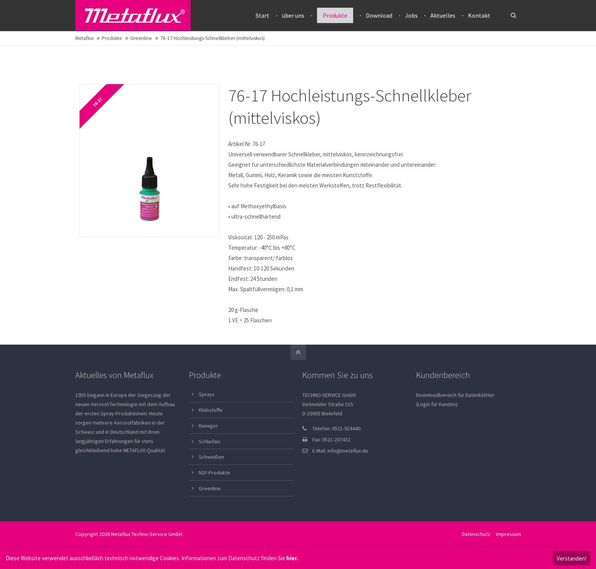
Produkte (112, 38)
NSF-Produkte (214, 472)
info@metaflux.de (347, 450)
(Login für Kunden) (437, 404)
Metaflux (84, 38)
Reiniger (208, 425)
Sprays (206, 394)
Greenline (141, 38)
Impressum (508, 534)
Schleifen (209, 441)
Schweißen (211, 456)
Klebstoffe (210, 409)
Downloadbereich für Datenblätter (455, 394)
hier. (292, 558)
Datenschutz (476, 534)
